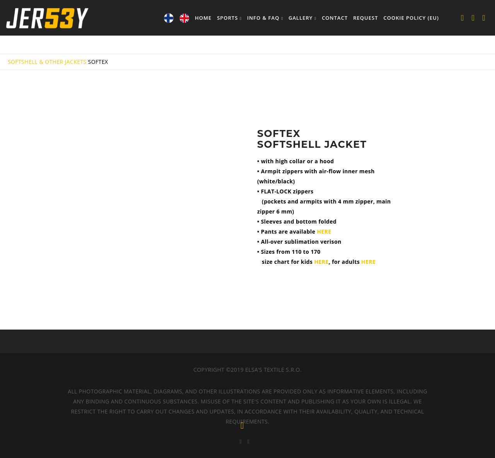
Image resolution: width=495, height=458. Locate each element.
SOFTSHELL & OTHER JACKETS (47, 61)
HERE (324, 231)
